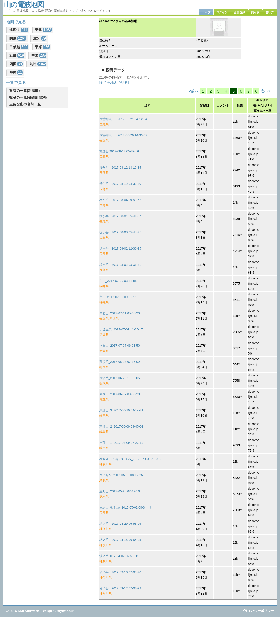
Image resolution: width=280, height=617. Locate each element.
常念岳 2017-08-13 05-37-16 (119, 151)
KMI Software (28, 611)
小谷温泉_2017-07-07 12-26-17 (121, 329)
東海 (42, 47)
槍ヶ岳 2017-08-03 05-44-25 (120, 232)
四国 (16, 64)
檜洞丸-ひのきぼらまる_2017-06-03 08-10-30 (130, 459)
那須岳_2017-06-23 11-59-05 (119, 378)
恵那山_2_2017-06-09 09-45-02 (121, 426)
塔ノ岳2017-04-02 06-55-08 (118, 556)
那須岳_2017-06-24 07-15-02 (119, 362)
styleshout (65, 611)
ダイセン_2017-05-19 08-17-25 (121, 475)
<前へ (194, 91)
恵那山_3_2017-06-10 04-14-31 (121, 410)
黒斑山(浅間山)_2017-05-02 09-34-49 (125, 507)
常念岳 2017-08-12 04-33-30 (120, 183)
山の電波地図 (24, 5)
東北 (43, 30)
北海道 (18, 30)
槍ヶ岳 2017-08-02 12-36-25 (120, 248)
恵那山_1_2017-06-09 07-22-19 (121, 442)
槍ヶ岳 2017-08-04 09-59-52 (120, 200)
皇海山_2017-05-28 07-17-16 (119, 491)
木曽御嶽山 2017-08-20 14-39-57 (123, 135)
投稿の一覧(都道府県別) (28, 97)
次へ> (266, 91)
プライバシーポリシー (257, 611)
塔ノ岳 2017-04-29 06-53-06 (120, 523)
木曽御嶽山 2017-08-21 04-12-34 (123, 119)
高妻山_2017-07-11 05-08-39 (119, 313)
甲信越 (18, 47)
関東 (17, 38)
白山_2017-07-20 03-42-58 (118, 281)
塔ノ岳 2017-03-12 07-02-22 (120, 588)
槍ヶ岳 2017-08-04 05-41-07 (120, 216)
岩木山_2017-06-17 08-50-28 (119, 394)
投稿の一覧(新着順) (24, 91)
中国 (38, 55)
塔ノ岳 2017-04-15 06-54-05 (120, 540)
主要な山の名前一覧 (25, 104)
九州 (37, 64)
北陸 (39, 38)
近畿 (16, 55)
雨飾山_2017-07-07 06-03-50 (119, 345)
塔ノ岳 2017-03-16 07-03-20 (120, 572)
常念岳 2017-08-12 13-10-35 (120, 167)
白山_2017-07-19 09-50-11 (118, 297)
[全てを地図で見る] (114, 82)
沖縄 (16, 72)
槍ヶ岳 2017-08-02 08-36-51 (120, 264)
